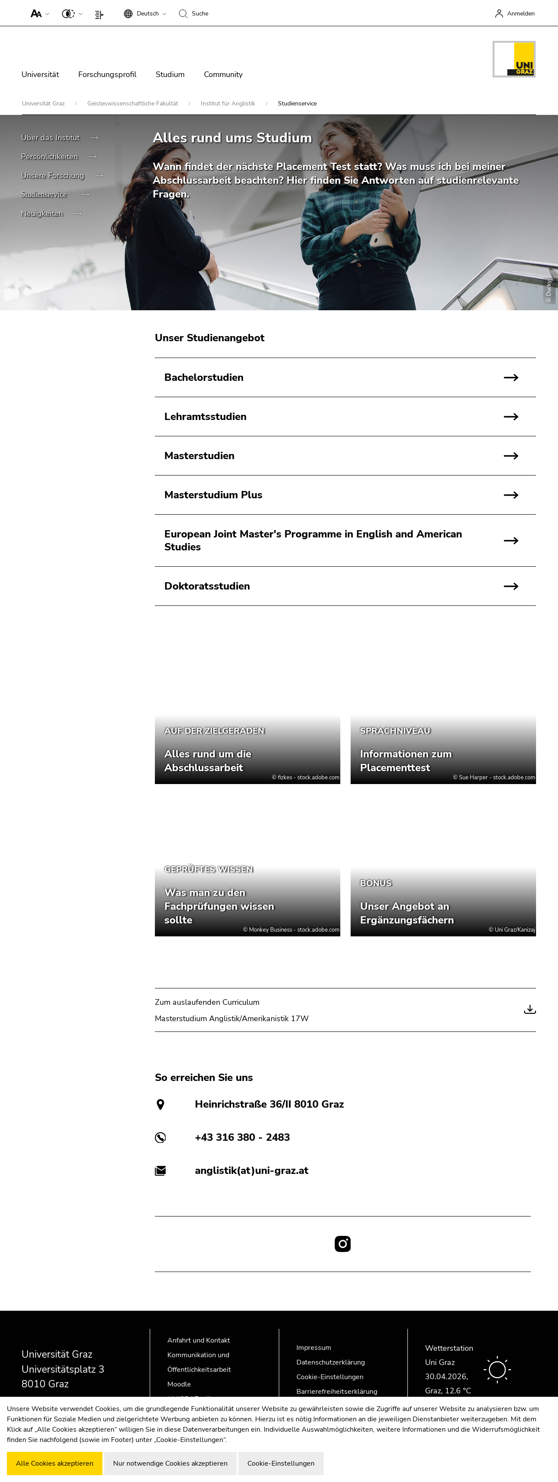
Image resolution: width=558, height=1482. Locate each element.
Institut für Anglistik (229, 103)
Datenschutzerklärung (330, 1362)
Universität (40, 74)
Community (223, 74)
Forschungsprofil (107, 74)
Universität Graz (44, 103)
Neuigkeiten (43, 213)
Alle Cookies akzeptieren (54, 1463)
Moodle (179, 1384)
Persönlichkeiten (50, 156)
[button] (38, 13)
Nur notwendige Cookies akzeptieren (170, 1463)
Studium (170, 74)
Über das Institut (51, 138)
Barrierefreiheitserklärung (336, 1391)
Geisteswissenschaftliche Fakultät (133, 103)
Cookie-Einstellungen (330, 1377)
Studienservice (44, 194)
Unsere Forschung (53, 175)
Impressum (313, 1347)
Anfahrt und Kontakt (198, 1340)
